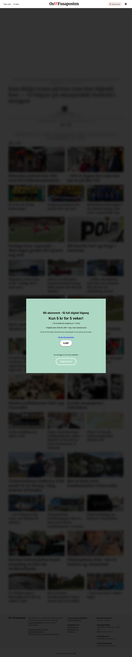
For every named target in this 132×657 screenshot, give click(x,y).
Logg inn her (66, 361)
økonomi (81, 138)
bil (73, 138)
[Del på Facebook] (62, 125)
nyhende (91, 134)
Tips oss (7, 4)
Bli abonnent (114, 4)
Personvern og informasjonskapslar (43, 634)
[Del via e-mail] (69, 125)
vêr (37, 134)
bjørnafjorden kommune (58, 138)
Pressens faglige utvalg (38, 629)
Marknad (71, 632)
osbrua (81, 134)
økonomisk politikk (24, 134)
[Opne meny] (125, 4)
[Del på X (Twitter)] (66, 125)
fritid (113, 134)
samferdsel (47, 134)
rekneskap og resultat (65, 134)
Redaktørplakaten (36, 632)
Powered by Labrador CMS (66, 654)
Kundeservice (73, 629)
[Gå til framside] (64, 4)
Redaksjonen (73, 627)
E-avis (16, 4)
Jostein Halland (74, 620)
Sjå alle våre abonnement (66, 337)
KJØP (66, 343)
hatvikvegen (102, 134)
